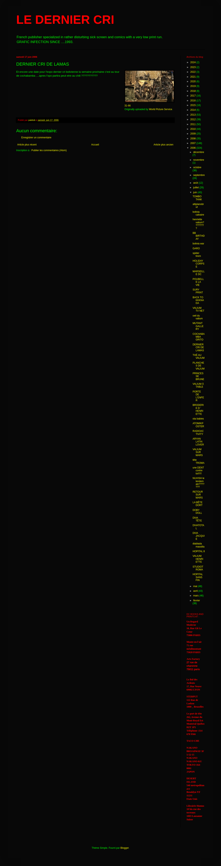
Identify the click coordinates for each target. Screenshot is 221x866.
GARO (196, 248)
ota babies (198, 418)
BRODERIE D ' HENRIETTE (198, 409)
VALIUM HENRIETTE (198, 559)
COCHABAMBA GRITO (199, 337)
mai (195, 586)
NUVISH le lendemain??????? (198, 482)
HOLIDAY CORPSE (198, 263)
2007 (193, 143)
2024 (193, 62)
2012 (193, 119)
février (196, 600)
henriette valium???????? (198, 224)
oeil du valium (198, 317)
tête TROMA (198, 461)
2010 (193, 129)
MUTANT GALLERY (198, 326)
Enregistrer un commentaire (36, 137)
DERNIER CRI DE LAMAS (198, 347)
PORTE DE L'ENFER (198, 396)
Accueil (95, 144)
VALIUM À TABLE (198, 385)
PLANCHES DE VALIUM (199, 365)
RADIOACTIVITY (198, 432)
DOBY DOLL (197, 511)
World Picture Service (160, 109)
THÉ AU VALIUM (199, 356)
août (196, 182)
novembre (198, 159)
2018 (193, 91)
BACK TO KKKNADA (198, 300)
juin (195, 192)
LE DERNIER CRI (65, 19)
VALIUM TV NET (198, 309)
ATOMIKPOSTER (198, 425)
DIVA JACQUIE (199, 536)
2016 (193, 100)
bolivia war (198, 243)
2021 (193, 76)
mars (196, 595)
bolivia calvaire (198, 213)
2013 (193, 114)
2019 (193, 86)
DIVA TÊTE (197, 519)
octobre (197, 167)
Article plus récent (26, 144)
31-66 (127, 105)
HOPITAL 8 (199, 551)
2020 (193, 81)
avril (195, 591)
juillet (196, 187)
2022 (193, 71)
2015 (193, 105)
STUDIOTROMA (198, 568)
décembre (198, 152)
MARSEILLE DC (199, 273)
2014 (193, 109)
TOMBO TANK (197, 198)
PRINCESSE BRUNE (198, 376)
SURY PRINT (198, 291)
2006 (193, 147)
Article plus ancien (163, 144)
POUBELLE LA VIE (198, 282)
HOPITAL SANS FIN (198, 577)
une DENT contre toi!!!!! (198, 470)
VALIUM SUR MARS (198, 452)
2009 (193, 133)
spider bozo (197, 254)
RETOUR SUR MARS (198, 494)
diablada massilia (198, 545)
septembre (199, 175)
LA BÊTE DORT (198, 504)
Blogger (124, 847)
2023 (193, 67)
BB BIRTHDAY (199, 236)
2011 (193, 124)
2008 (193, 138)
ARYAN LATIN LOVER (198, 441)
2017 (193, 95)
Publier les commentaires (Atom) (49, 150)
